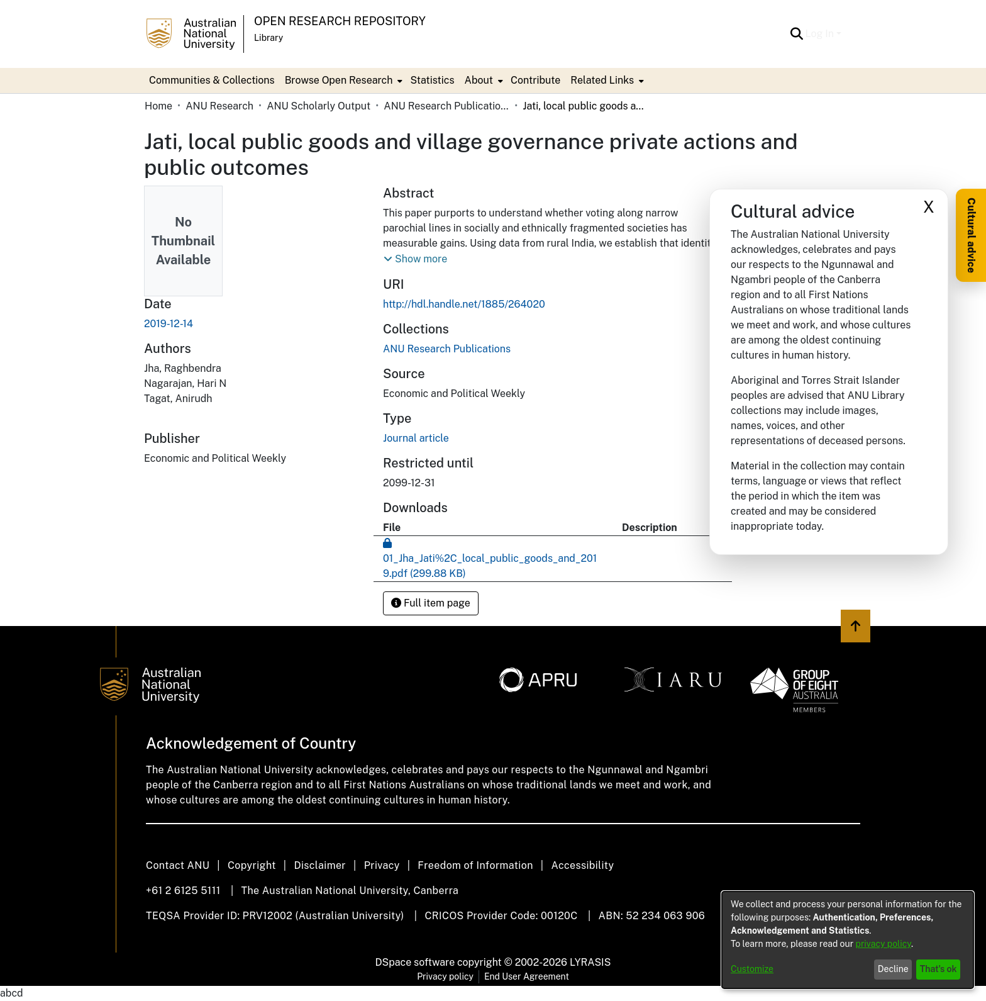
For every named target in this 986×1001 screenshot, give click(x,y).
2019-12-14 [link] (168, 324)
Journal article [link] (416, 438)
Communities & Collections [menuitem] (212, 80)
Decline (893, 969)
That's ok (938, 969)
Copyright (252, 865)
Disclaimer (320, 865)
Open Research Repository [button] (340, 21)
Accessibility (582, 865)
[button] (797, 34)
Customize (752, 969)
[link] (447, 349)
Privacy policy (445, 976)
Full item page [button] (430, 603)
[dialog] (847, 940)
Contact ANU (177, 865)
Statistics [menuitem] (432, 80)
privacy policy (883, 944)
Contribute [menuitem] (535, 80)
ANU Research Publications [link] (446, 106)
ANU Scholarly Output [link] (318, 106)
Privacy (382, 865)
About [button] (479, 80)
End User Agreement (526, 976)
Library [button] (268, 38)
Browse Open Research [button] (339, 80)
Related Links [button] (602, 80)
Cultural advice (971, 235)
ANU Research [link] (219, 106)
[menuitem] (343, 80)
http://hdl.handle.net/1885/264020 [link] (464, 304)
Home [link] (158, 106)
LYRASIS (590, 962)
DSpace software (415, 962)
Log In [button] (821, 34)
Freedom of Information (475, 865)
